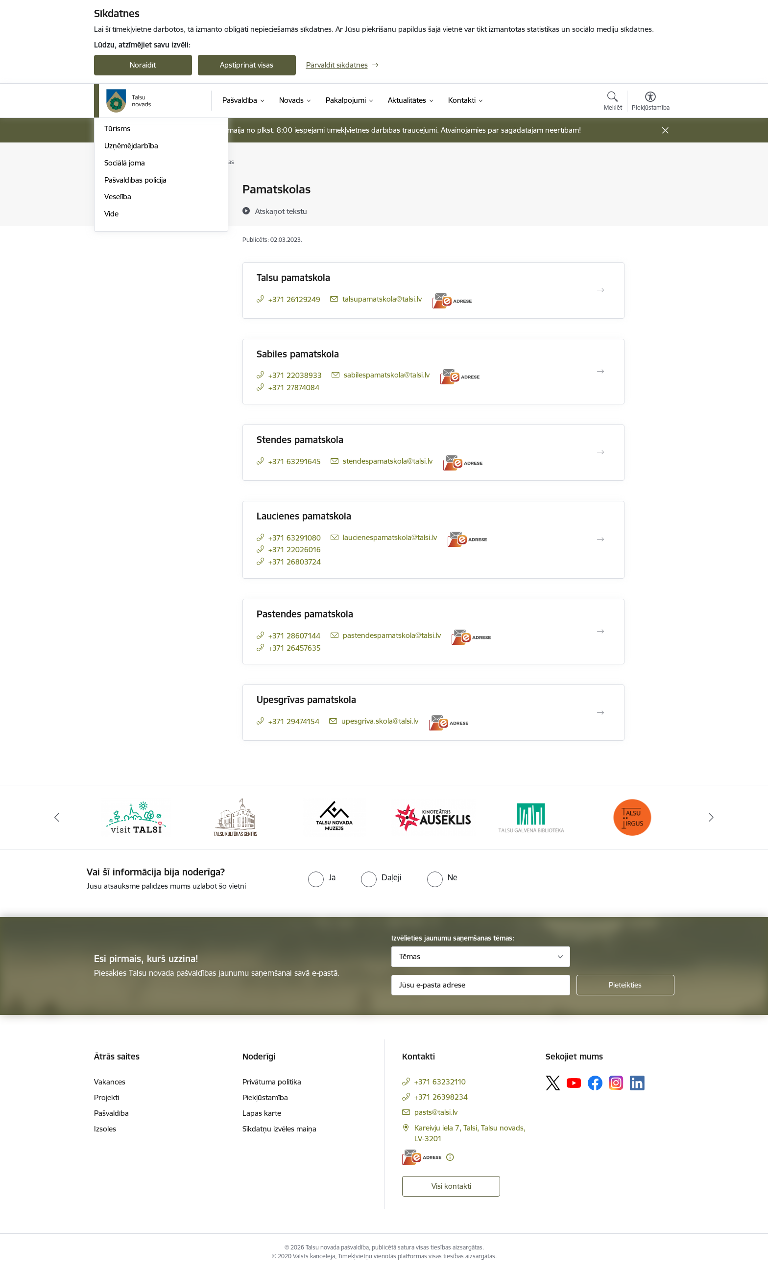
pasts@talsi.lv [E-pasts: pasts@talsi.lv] (435, 1112)
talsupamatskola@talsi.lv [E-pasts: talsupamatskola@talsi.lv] (382, 299)
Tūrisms (117, 257)
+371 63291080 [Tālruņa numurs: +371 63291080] (294, 537)
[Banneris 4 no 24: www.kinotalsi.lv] (433, 816)
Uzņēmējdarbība (131, 275)
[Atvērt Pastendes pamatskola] (600, 631)
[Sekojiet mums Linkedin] (637, 1083)
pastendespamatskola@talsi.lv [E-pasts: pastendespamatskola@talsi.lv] (392, 635)
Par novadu (123, 189)
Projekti (106, 1097)
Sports (115, 241)
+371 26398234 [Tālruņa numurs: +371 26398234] (441, 1097)
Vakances (109, 1081)
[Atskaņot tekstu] (281, 211)
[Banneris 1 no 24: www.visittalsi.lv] (136, 816)
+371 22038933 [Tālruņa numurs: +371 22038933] (295, 375)
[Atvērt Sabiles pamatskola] (600, 371)
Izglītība (116, 207)
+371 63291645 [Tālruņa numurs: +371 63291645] (294, 461)
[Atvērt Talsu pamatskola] (600, 290)
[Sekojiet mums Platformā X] (553, 1083)
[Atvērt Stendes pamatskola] (600, 452)
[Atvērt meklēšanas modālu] (613, 102)
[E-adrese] (452, 301)
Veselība (117, 325)
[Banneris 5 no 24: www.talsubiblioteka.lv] (533, 816)
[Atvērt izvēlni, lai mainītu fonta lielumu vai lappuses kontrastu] (650, 102)
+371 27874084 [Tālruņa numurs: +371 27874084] (293, 387)
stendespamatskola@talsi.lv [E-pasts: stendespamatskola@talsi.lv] (387, 461)
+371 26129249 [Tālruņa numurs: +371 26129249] (294, 299)
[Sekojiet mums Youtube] (574, 1082)
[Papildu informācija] (450, 1157)
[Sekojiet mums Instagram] (616, 1083)
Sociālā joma (124, 292)
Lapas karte (261, 1113)
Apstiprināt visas (246, 65)
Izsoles (105, 1128)
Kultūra (116, 224)
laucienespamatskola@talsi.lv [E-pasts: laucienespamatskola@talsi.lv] (390, 537)
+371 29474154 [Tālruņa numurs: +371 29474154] (293, 721)
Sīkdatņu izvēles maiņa (279, 1128)
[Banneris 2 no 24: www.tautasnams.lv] (235, 816)
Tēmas (409, 956)
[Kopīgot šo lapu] (650, 210)
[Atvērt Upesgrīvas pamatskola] (600, 713)
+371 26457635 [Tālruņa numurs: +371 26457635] (294, 648)
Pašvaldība (111, 1113)
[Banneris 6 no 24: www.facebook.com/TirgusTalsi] (632, 816)
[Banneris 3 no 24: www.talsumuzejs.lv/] (334, 816)
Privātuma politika (271, 1081)
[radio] (322, 877)
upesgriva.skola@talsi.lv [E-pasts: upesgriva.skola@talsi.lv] (379, 721)
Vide (111, 343)
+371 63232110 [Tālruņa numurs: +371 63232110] (440, 1081)
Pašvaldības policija (135, 309)
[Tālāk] (712, 817)
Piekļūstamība (265, 1097)
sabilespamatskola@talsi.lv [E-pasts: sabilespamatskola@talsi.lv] (387, 374)
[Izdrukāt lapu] (650, 185)
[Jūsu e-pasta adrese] (480, 985)
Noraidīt (143, 65)
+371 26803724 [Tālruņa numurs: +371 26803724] (294, 561)
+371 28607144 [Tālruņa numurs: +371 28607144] (294, 635)
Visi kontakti (451, 1186)
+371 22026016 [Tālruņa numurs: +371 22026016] (294, 549)
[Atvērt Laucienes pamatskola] (600, 539)
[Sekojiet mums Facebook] (595, 1083)
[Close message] (665, 130)
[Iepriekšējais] (57, 817)
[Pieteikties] (625, 985)
